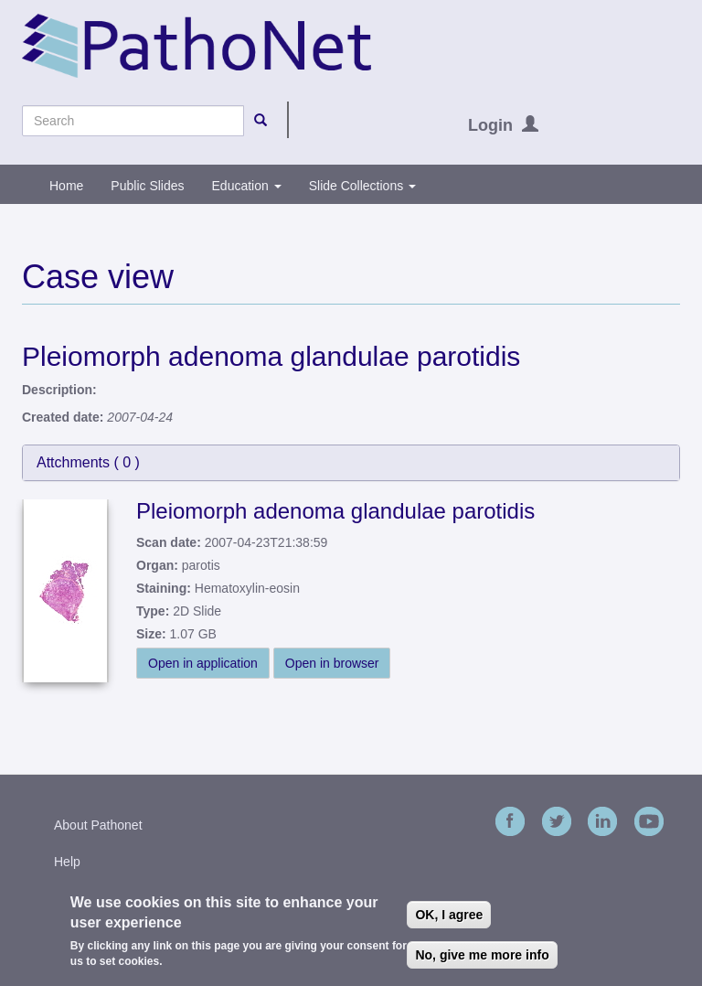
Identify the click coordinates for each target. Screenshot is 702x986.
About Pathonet (98, 825)
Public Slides (147, 185)
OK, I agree (449, 914)
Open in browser (332, 663)
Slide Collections (362, 185)
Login (490, 125)
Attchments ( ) (88, 462)
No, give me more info (481, 955)
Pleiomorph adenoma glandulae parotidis (335, 510)
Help (67, 861)
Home (66, 185)
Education (247, 185)
